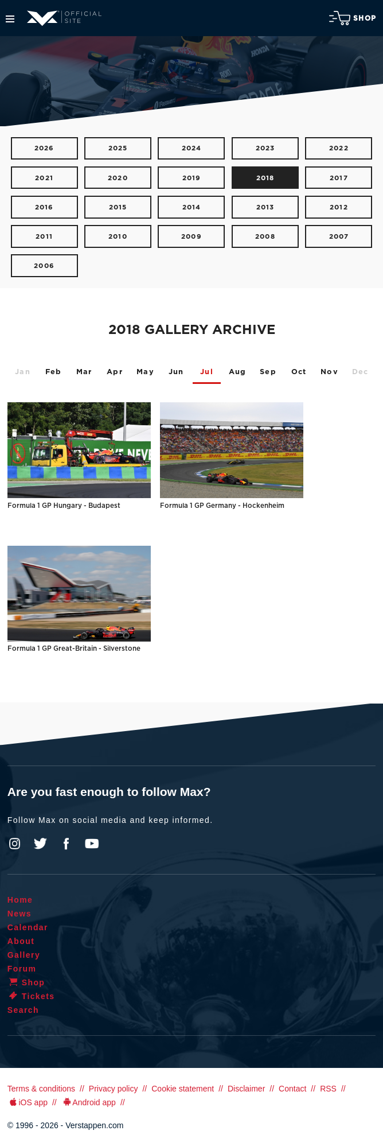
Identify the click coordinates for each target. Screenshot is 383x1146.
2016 (44, 207)
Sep (268, 372)
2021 (44, 178)
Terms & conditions (41, 1088)
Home (20, 899)
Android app (88, 1102)
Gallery (23, 954)
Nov (329, 372)
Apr (115, 372)
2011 (44, 237)
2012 (339, 207)
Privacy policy (113, 1088)
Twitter (40, 843)
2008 (265, 237)
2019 (191, 178)
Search (23, 1010)
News (19, 913)
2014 (191, 207)
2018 (265, 178)
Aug (238, 372)
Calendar (27, 927)
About (20, 941)
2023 (265, 148)
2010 (117, 237)
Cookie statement (182, 1088)
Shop (352, 18)
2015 (118, 207)
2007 (339, 237)
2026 (44, 148)
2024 (192, 148)
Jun (176, 372)
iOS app (27, 1102)
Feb (53, 372)
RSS (328, 1088)
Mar (84, 372)
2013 (265, 207)
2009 (191, 237)
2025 (118, 148)
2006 (44, 266)
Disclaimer (246, 1088)
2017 (339, 178)
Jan (22, 372)
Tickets (31, 996)
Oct (299, 372)
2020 (118, 178)
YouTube (91, 843)
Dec (360, 372)
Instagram (14, 843)
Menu (10, 19)
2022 (339, 148)
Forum (22, 968)
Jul (206, 372)
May (145, 372)
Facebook (65, 843)
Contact (292, 1088)
